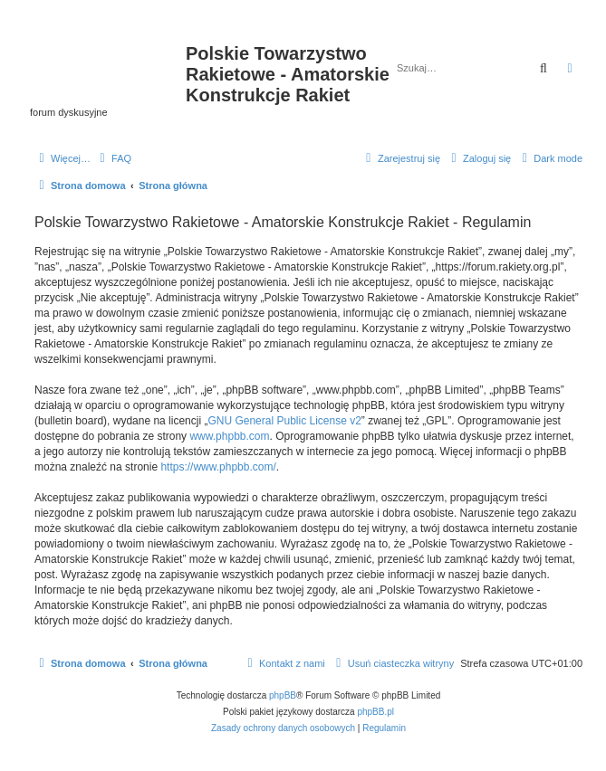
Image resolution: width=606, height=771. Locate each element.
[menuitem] (113, 158)
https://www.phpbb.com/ (217, 467)
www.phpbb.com (229, 436)
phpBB (282, 695)
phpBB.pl (375, 712)
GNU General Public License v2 (284, 420)
